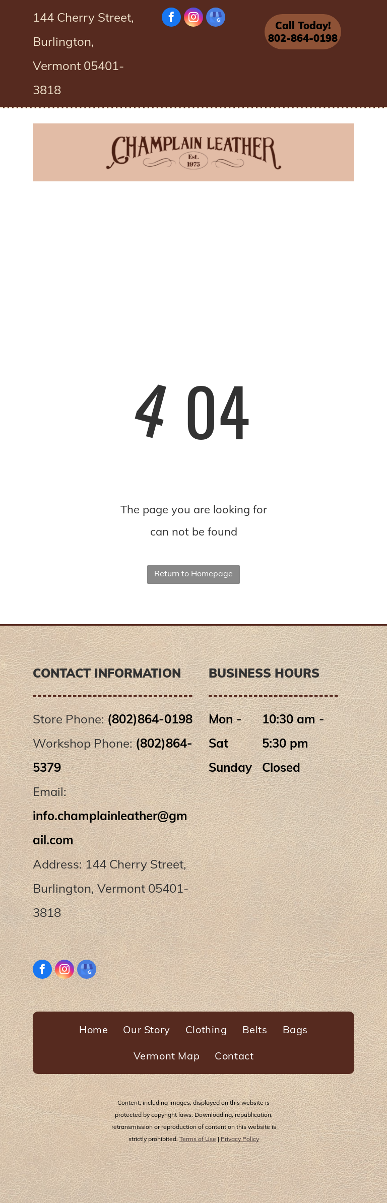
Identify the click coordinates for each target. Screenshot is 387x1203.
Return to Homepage (193, 573)
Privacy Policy (240, 1139)
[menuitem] (84, 203)
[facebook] (171, 18)
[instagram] (193, 18)
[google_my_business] (215, 18)
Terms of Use (197, 1139)
